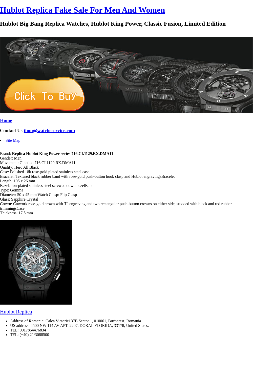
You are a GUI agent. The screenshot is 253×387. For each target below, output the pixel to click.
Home (6, 120)
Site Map (13, 140)
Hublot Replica (16, 311)
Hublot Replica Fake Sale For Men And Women (82, 9)
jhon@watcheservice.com (49, 130)
